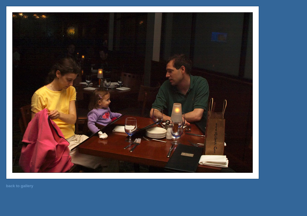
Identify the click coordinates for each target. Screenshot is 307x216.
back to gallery (19, 186)
